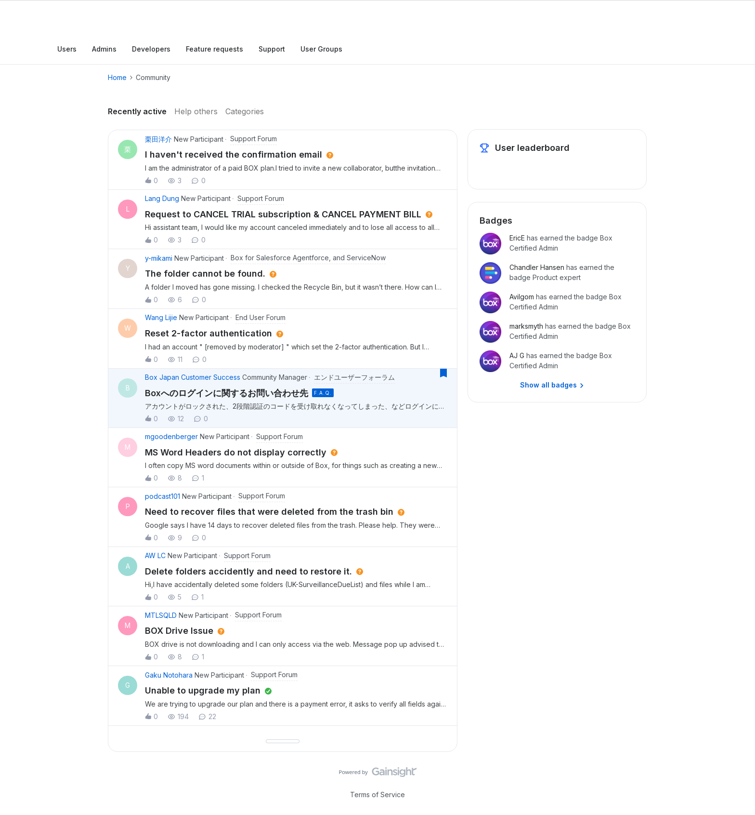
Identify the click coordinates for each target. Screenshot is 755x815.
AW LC (155, 555)
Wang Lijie (161, 317)
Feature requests (214, 49)
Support (272, 49)
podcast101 (162, 496)
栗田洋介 (158, 139)
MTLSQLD (161, 615)
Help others (196, 111)
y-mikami (158, 258)
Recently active (137, 111)
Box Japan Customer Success (192, 377)
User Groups (321, 49)
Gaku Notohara (169, 675)
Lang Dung (162, 198)
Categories (244, 111)
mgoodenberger (171, 436)
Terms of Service (377, 794)
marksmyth (526, 326)
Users (67, 49)
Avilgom (521, 297)
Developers (151, 49)
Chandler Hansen (536, 267)
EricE (517, 238)
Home (117, 77)
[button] (296, 162)
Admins (104, 49)
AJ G (516, 355)
